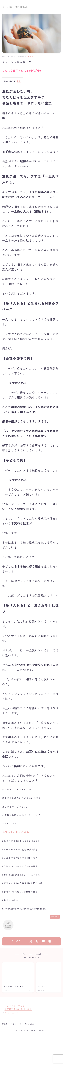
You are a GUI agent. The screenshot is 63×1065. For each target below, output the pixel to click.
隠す (19, 81)
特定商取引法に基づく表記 (18, 1009)
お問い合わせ (11, 1012)
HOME (4, 1024)
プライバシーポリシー (15, 1005)
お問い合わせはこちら (15, 832)
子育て (31, 56)
